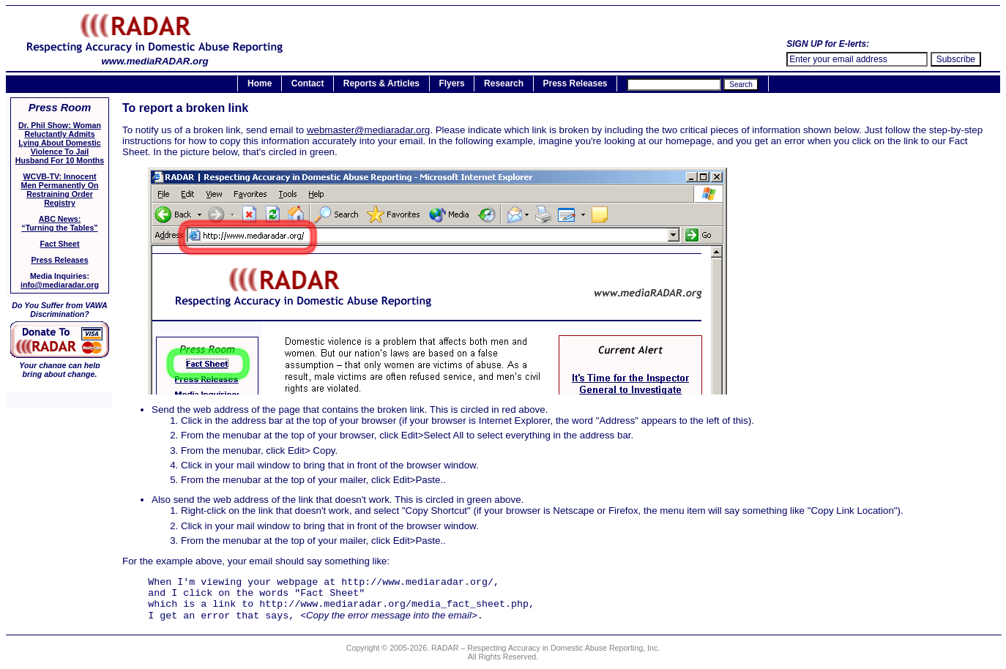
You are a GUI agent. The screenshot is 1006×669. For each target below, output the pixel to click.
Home (259, 84)
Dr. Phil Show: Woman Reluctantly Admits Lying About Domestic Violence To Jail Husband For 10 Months (59, 143)
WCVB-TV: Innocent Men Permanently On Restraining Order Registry (60, 189)
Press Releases (575, 84)
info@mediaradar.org (60, 284)
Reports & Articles (381, 84)
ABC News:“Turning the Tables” (59, 223)
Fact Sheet (60, 243)
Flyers (451, 84)
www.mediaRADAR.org (155, 57)
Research (504, 84)
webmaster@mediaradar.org (368, 129)
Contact (307, 84)
